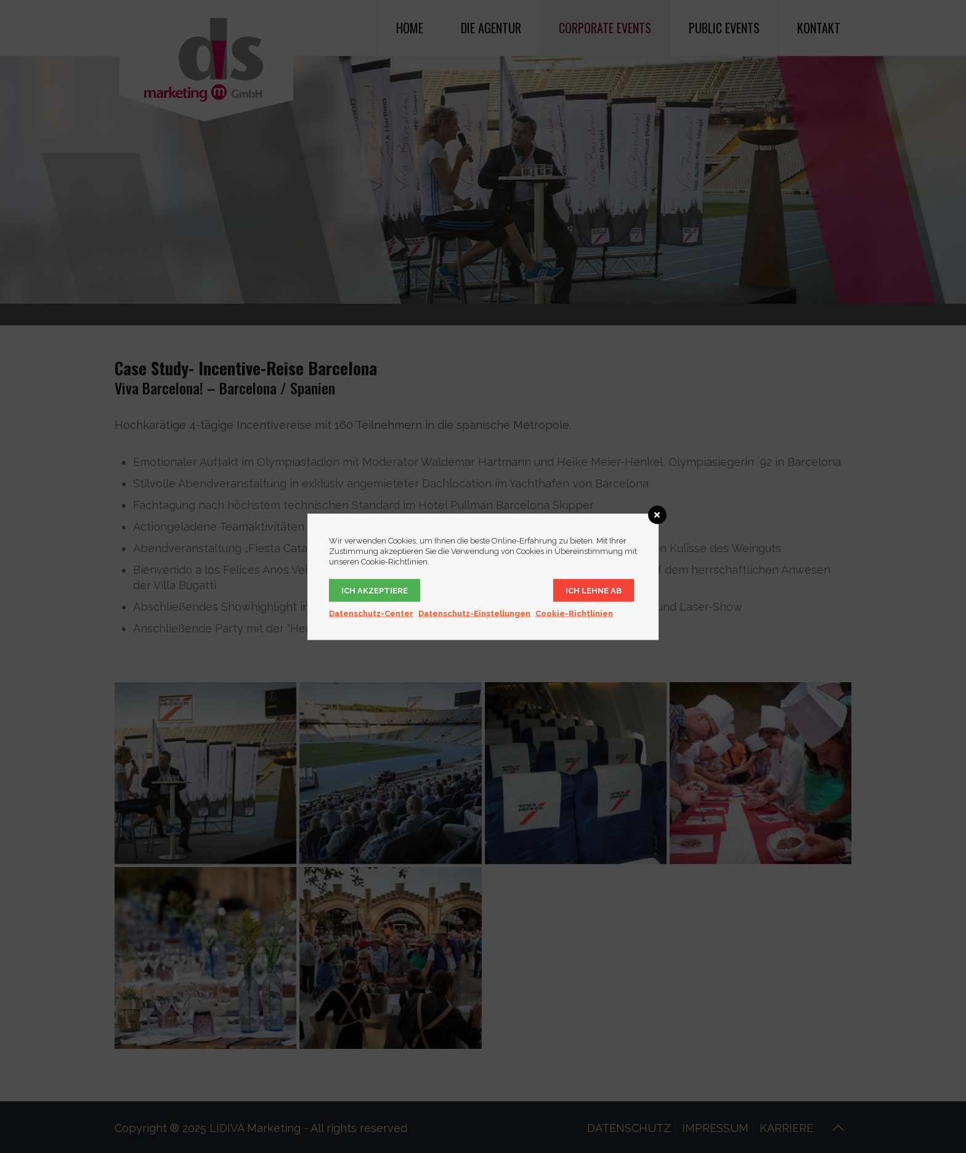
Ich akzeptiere (374, 590)
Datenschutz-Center (371, 612)
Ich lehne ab (594, 590)
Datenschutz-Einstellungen (474, 612)
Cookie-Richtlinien (574, 612)
